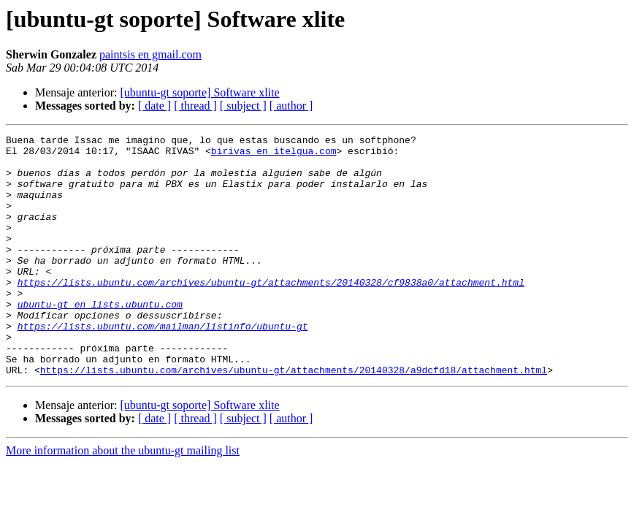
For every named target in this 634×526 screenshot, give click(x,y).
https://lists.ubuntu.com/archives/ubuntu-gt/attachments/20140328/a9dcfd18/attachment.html (293, 417)
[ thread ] (195, 105)
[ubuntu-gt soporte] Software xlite (199, 92)
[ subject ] (243, 105)
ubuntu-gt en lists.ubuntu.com (100, 339)
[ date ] (154, 105)
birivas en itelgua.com (274, 154)
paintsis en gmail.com (150, 54)
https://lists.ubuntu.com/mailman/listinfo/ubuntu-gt (163, 365)
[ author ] (291, 105)
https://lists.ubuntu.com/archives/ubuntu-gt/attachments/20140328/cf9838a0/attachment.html (271, 312)
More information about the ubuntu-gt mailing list (123, 498)
